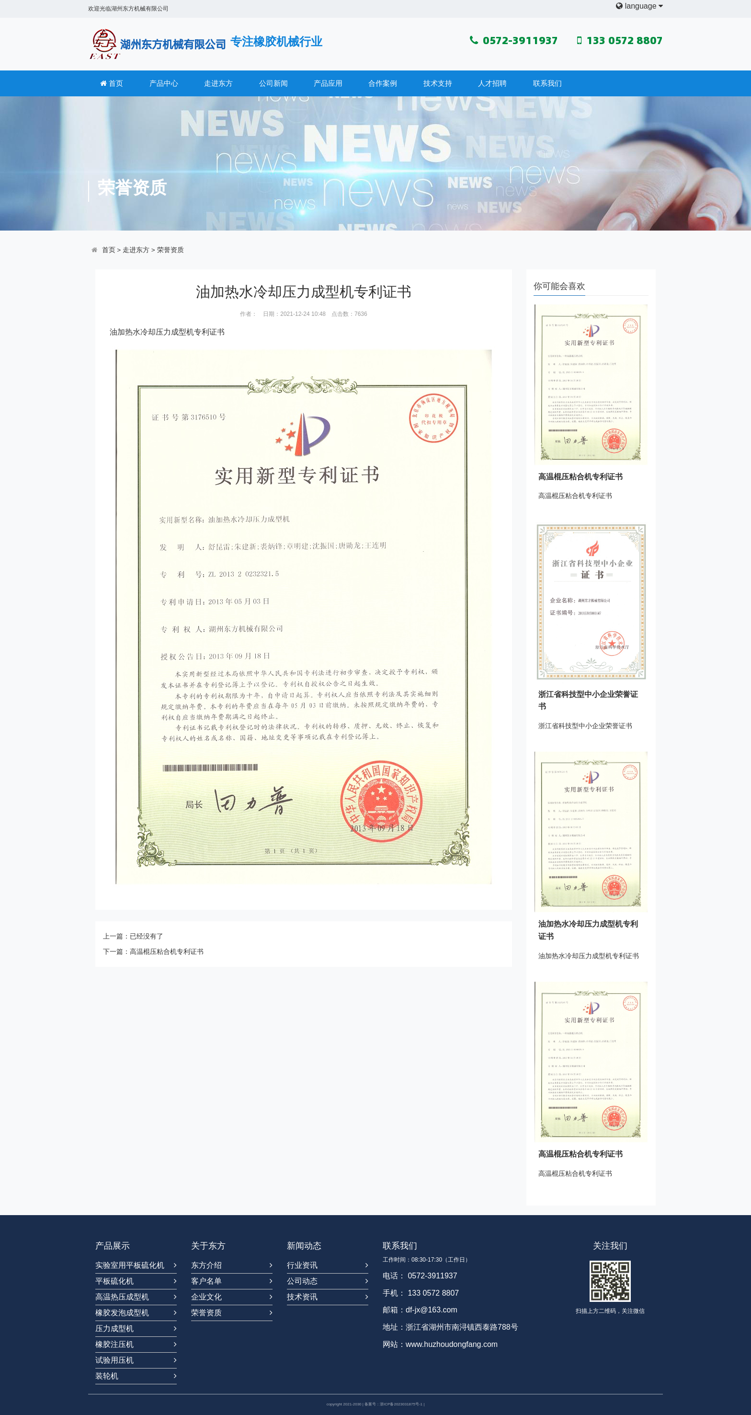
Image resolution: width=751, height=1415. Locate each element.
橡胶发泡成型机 (122, 1313)
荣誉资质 (170, 250)
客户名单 (206, 1281)
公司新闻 (273, 83)
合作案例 (382, 83)
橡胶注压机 (114, 1344)
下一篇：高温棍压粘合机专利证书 (153, 951)
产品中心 (163, 83)
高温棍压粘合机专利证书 (580, 477)
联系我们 (547, 83)
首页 (111, 83)
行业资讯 (302, 1265)
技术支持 (437, 83)
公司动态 (302, 1281)
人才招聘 (492, 83)
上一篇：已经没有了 (133, 936)
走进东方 (218, 83)
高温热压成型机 (122, 1297)
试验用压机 (114, 1360)
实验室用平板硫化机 (129, 1265)
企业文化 (206, 1297)
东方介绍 (206, 1265)
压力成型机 (175, 332)
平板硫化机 (114, 1281)
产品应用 (328, 83)
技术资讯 (302, 1297)
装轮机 (106, 1376)
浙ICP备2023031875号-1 (401, 1404)
